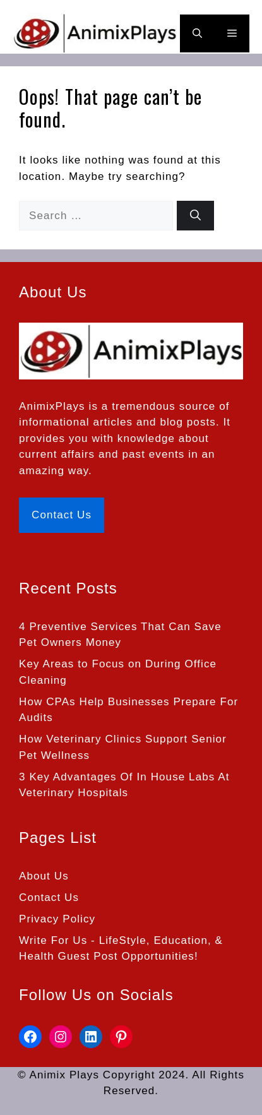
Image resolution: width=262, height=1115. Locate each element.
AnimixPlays (52, 406)
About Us (44, 876)
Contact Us (62, 515)
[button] (197, 33)
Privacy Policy (57, 919)
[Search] (195, 216)
